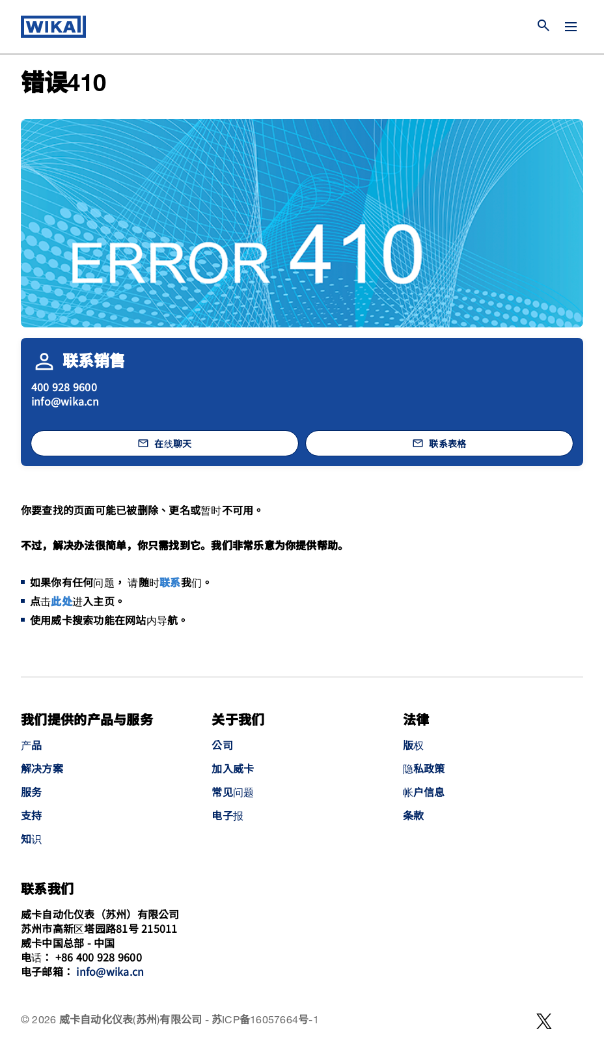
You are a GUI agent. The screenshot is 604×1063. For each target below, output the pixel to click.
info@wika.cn (65, 401)
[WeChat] (544, 1021)
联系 (169, 583)
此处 (61, 602)
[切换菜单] (570, 26)
